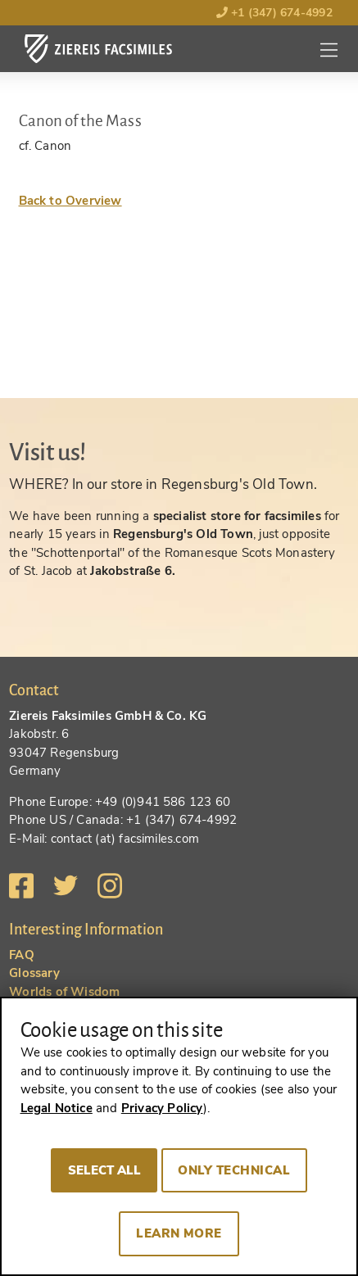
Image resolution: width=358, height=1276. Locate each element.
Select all (104, 1170)
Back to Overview (70, 200)
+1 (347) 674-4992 (274, 12)
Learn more (179, 1233)
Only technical (234, 1170)
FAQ (21, 955)
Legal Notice (56, 1108)
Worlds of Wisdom (64, 992)
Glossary (34, 973)
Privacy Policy (162, 1108)
